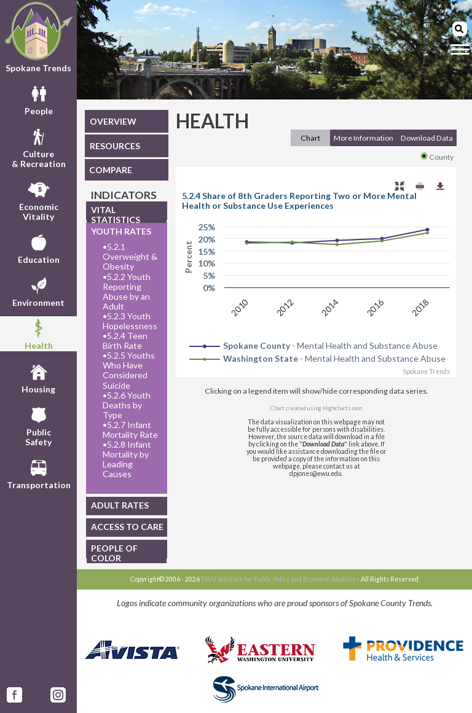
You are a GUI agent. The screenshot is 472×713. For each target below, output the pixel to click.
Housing (38, 377)
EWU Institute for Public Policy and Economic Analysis (278, 579)
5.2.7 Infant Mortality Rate (130, 430)
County (437, 157)
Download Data (427, 137)
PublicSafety (38, 425)
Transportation (39, 473)
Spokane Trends (38, 37)
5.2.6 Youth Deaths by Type (127, 405)
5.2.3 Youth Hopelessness (130, 321)
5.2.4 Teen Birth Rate (125, 341)
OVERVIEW (113, 121)
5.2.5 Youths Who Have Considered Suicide (129, 370)
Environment (38, 290)
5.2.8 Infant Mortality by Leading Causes (127, 459)
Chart (310, 137)
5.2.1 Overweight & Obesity (130, 256)
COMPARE (110, 170)
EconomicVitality (38, 199)
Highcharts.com (342, 408)
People (39, 99)
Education (39, 247)
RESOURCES (115, 146)
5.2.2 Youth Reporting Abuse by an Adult (127, 291)
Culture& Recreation (39, 147)
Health (39, 333)
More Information (363, 137)
